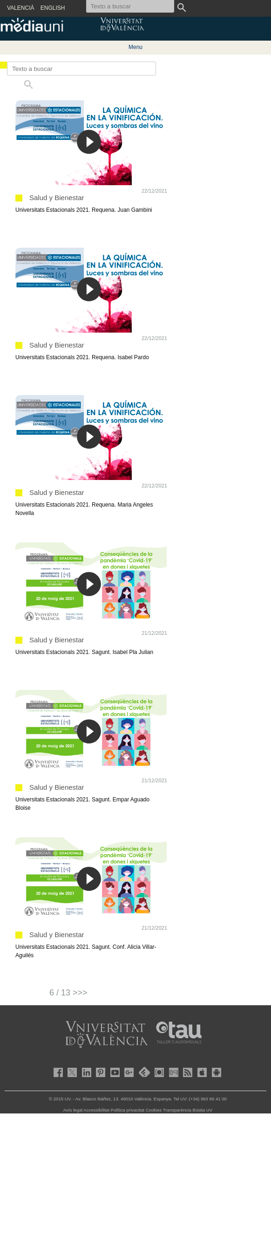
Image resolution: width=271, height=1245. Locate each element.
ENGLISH (53, 8)
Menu (135, 47)
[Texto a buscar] (81, 69)
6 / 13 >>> (68, 992)
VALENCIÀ (20, 8)
